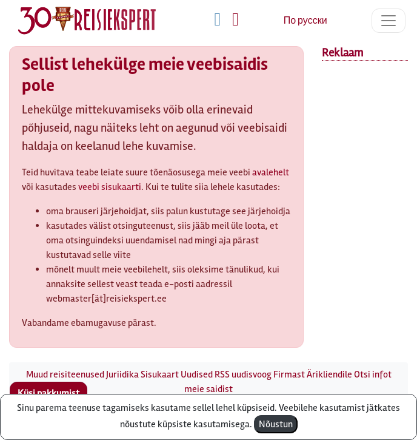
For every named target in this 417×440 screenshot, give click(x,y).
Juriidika (122, 374)
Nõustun (276, 424)
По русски (305, 21)
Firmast (289, 374)
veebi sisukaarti (109, 187)
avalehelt (270, 172)
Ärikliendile (329, 374)
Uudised (197, 374)
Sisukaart (160, 374)
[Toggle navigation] (388, 20)
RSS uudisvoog (243, 374)
